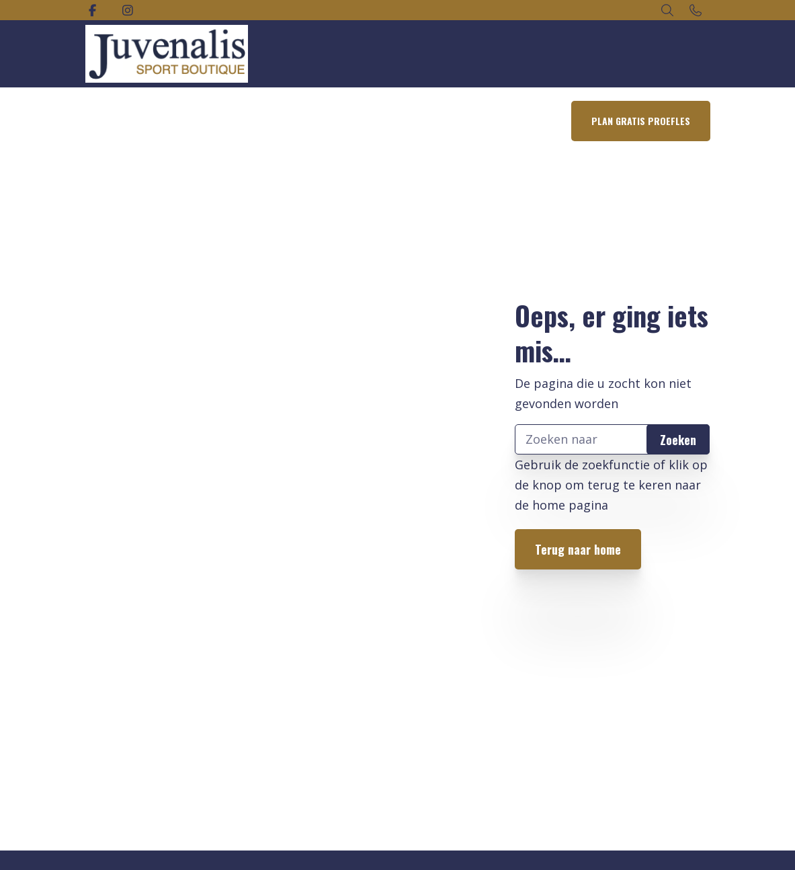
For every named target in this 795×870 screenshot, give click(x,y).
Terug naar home (578, 549)
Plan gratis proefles (640, 121)
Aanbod (247, 121)
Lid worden (421, 121)
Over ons (482, 121)
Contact (537, 121)
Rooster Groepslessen (333, 121)
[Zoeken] (612, 439)
